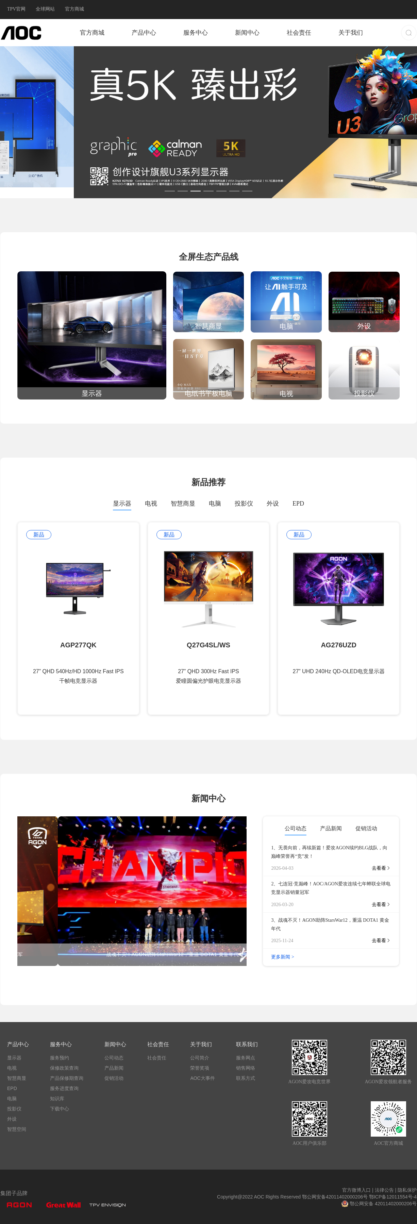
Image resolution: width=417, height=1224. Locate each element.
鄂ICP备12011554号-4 (393, 1197)
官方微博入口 (357, 1190)
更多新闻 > (282, 956)
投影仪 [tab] (244, 503)
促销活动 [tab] (366, 828)
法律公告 (384, 1190)
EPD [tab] (298, 503)
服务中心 (195, 32)
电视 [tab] (151, 503)
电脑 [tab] (215, 503)
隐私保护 (406, 1190)
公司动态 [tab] (295, 828)
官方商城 (92, 32)
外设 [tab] (273, 503)
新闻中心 (247, 32)
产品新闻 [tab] (331, 828)
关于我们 (350, 32)
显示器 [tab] (122, 503)
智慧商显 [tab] (183, 503)
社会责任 (299, 32)
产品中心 (144, 32)
